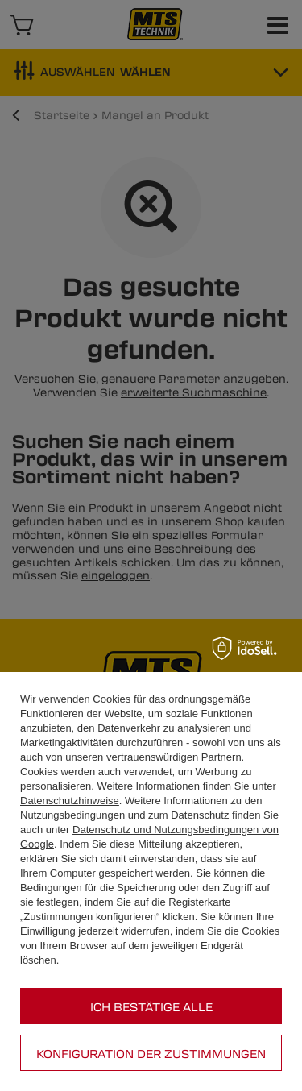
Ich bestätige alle (151, 1006)
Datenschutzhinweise (69, 800)
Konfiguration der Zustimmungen (151, 1053)
